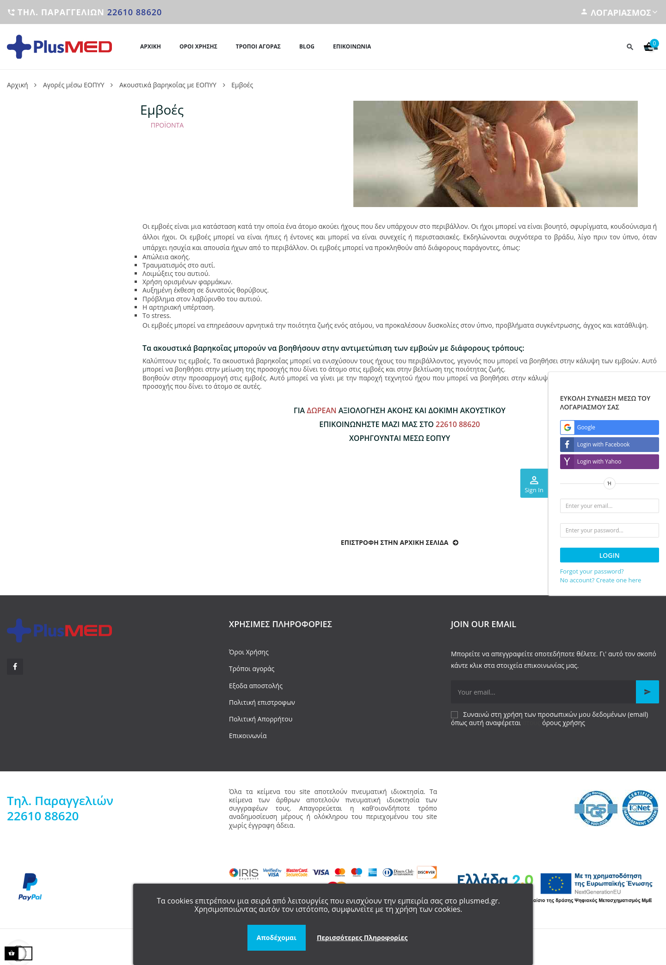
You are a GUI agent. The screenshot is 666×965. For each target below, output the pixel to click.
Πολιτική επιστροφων (262, 702)
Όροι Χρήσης (249, 651)
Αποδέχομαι (276, 937)
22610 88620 (134, 12)
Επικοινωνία (247, 735)
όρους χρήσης (563, 722)
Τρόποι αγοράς (251, 668)
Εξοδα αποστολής (256, 685)
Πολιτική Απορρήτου (260, 719)
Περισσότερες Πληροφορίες (362, 937)
